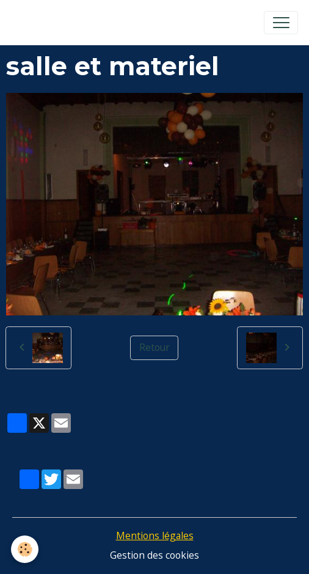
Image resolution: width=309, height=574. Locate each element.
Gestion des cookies (154, 555)
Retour (154, 347)
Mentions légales (155, 535)
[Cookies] (24, 549)
